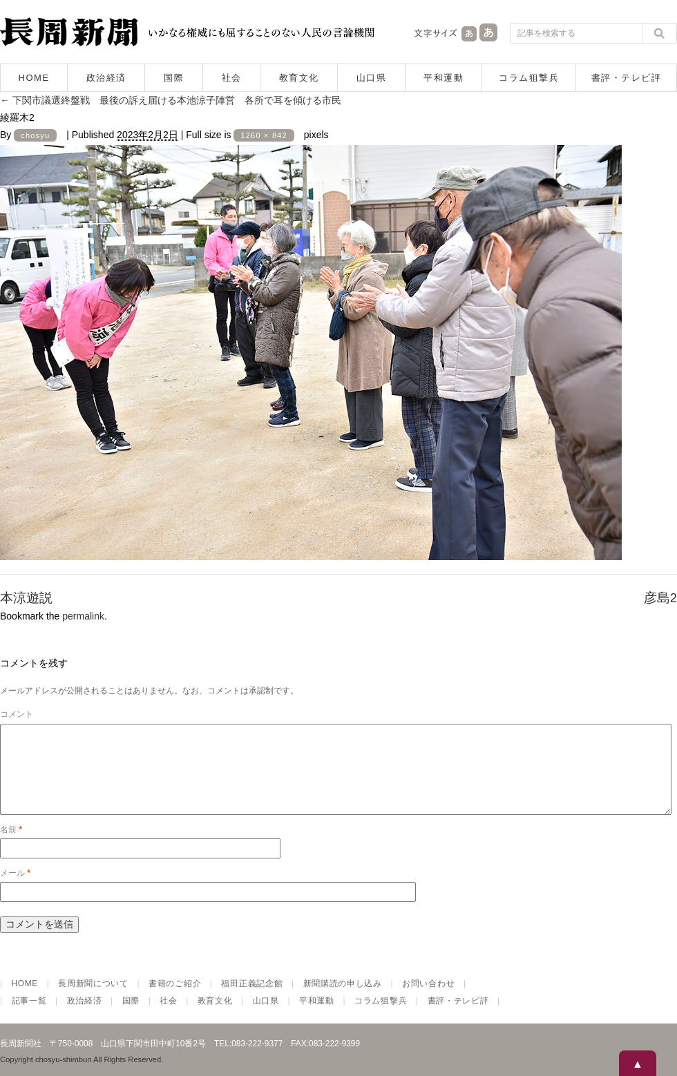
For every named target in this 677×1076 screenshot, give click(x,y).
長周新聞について (93, 1000)
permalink (83, 616)
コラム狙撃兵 (529, 78)
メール (15, 889)
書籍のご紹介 (175, 1000)
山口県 (371, 78)
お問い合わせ (428, 1000)
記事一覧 (29, 1017)
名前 (11, 846)
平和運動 (443, 78)
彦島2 (660, 597)
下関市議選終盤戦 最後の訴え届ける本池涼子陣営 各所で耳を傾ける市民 (170, 100)
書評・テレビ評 (626, 78)
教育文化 (299, 78)
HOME (34, 78)
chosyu (35, 135)
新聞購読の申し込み (342, 1000)
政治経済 (106, 78)
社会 (232, 78)
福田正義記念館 (252, 1000)
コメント (16, 714)
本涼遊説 (26, 597)
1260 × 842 (263, 135)
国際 (174, 78)
